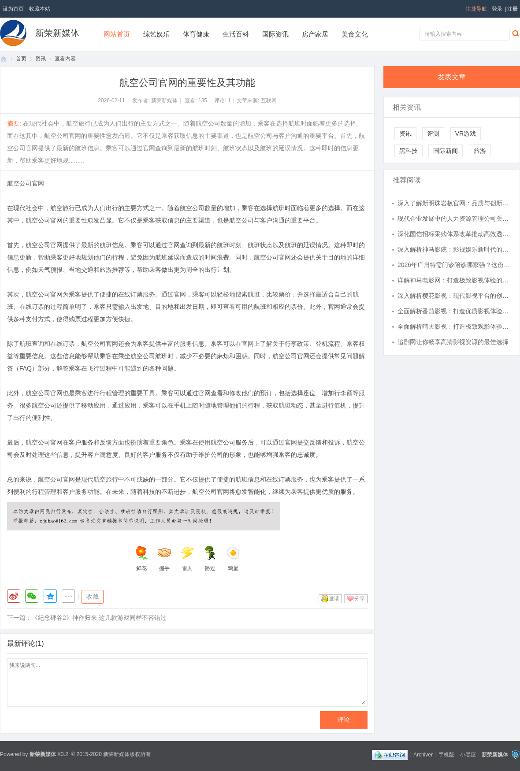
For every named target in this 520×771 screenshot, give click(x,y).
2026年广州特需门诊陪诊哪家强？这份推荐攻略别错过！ (454, 264)
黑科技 (408, 150)
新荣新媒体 (57, 33)
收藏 (92, 596)
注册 (512, 9)
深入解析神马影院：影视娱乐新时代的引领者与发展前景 (454, 249)
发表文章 (452, 77)
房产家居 (315, 34)
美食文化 (355, 34)
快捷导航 (476, 9)
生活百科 (236, 34)
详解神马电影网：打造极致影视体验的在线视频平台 (454, 280)
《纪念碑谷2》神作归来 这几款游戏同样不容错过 (99, 617)
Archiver (423, 754)
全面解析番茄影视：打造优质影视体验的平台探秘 (454, 311)
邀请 (334, 599)
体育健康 (196, 34)
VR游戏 (465, 133)
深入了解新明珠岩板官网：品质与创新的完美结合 (454, 203)
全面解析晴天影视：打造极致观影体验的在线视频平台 (454, 326)
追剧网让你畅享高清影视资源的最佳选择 (453, 341)
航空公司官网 (25, 183)
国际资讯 (275, 34)
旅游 (480, 150)
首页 (3, 58)
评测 (433, 133)
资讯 (40, 59)
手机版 (446, 754)
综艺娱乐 (156, 34)
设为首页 (13, 9)
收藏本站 (39, 9)
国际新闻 (445, 150)
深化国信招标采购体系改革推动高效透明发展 (454, 233)
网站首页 (117, 34)
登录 (497, 9)
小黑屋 (468, 754)
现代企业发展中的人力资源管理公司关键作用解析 (454, 218)
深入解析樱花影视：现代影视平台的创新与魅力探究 (454, 295)
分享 (359, 599)
